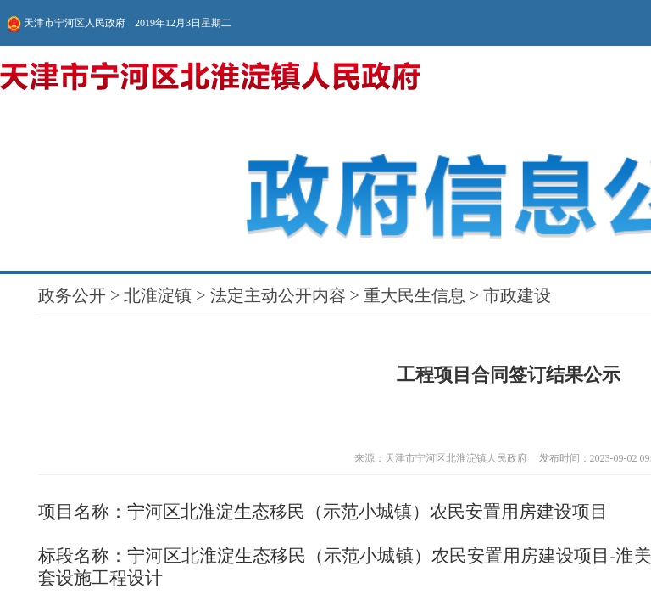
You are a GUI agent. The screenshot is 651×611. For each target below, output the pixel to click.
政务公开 (11, 70)
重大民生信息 (79, 70)
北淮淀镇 (28, 70)
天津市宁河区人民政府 (66, 17)
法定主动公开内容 (51, 70)
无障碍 (530, 17)
